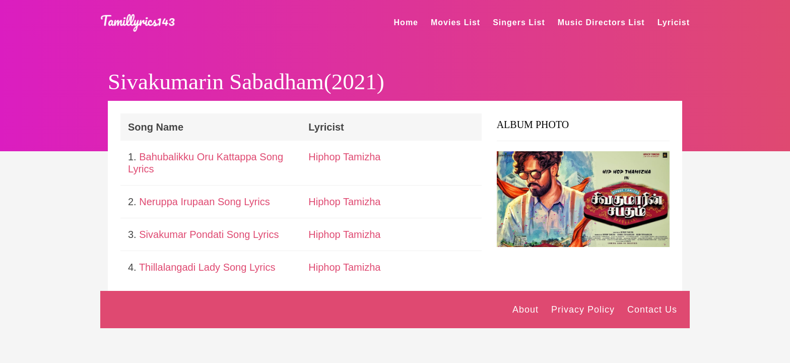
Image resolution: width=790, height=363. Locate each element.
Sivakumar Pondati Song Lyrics (209, 234)
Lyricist (673, 22)
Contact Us (652, 310)
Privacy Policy (583, 310)
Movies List (455, 22)
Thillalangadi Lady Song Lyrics (207, 267)
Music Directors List (601, 22)
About (525, 310)
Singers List (519, 22)
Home (406, 22)
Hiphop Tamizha (344, 156)
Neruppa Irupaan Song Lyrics (204, 201)
